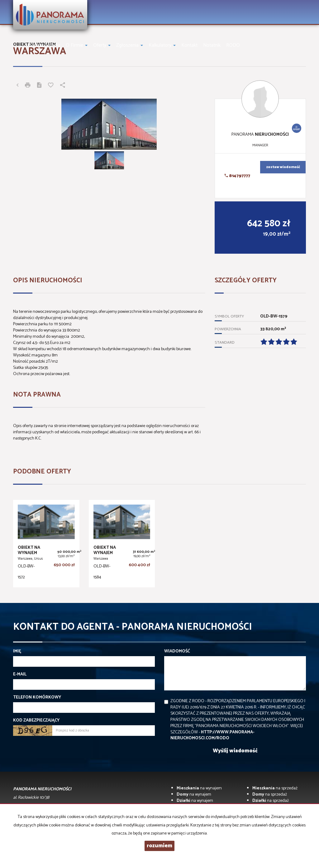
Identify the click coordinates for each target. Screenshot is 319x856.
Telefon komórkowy (37, 697)
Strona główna (45, 45)
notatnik (212, 45)
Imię (17, 651)
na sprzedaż (275, 788)
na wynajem (199, 788)
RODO (233, 45)
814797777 (237, 176)
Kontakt (189, 45)
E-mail (19, 674)
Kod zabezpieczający (36, 720)
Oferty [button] (102, 45)
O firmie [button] (77, 45)
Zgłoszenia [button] (129, 45)
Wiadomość (177, 651)
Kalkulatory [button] (162, 45)
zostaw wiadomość (283, 167)
